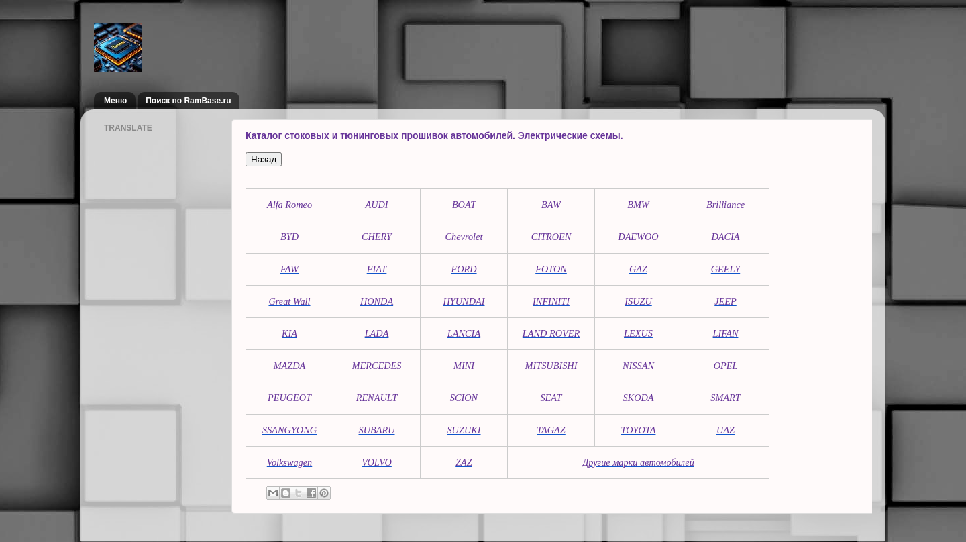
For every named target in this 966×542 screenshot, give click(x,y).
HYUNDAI (464, 301)
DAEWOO (638, 236)
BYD (289, 236)
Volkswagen (290, 462)
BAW (551, 204)
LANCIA (463, 333)
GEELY (725, 269)
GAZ (638, 269)
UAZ (725, 430)
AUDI (376, 204)
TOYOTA (638, 430)
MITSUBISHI (551, 365)
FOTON (551, 269)
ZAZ (463, 462)
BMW (638, 204)
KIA (289, 333)
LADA (377, 333)
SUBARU (377, 430)
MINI (463, 365)
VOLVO (377, 462)
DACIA (725, 236)
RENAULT (377, 397)
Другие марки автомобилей (638, 462)
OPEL (726, 365)
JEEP (725, 301)
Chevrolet (464, 236)
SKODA (638, 397)
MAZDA (290, 365)
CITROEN (551, 236)
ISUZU (638, 301)
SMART (725, 397)
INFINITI (551, 301)
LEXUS (638, 333)
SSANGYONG (289, 430)
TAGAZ (551, 430)
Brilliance (725, 204)
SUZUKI (463, 430)
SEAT (550, 397)
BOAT (464, 204)
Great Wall (289, 301)
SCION (464, 397)
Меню (115, 100)
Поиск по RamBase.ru (188, 100)
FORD (463, 269)
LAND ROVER (551, 333)
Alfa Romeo (289, 204)
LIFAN (726, 333)
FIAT (377, 269)
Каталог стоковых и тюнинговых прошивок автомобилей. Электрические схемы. (434, 135)
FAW (289, 269)
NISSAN (638, 365)
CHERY (377, 236)
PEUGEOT (289, 397)
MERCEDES (377, 365)
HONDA (376, 301)
